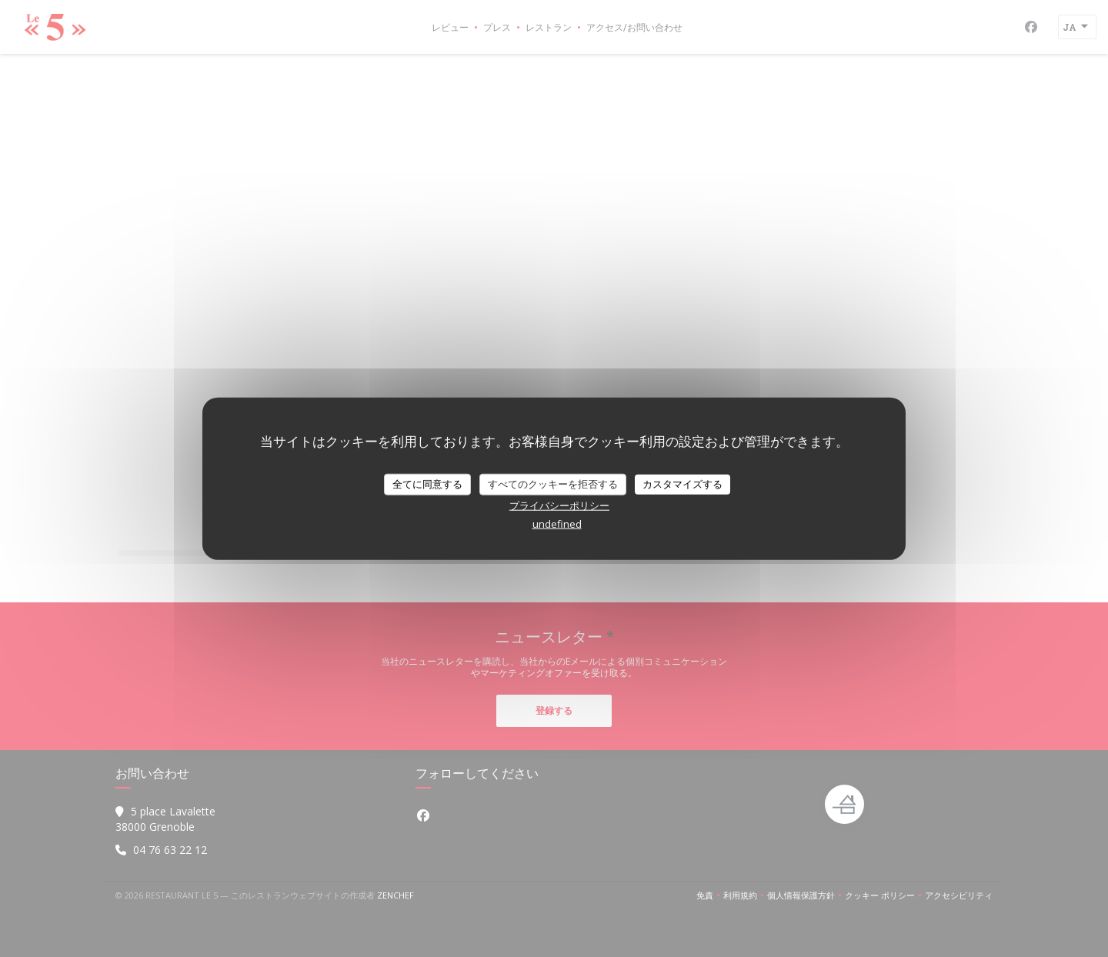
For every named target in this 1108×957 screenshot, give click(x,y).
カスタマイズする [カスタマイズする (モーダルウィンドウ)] (682, 484)
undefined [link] (557, 523)
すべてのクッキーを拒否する (553, 484)
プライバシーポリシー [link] (559, 505)
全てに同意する (427, 484)
